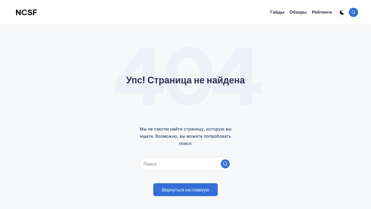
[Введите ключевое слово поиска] (185, 163)
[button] (225, 163)
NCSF (26, 12)
